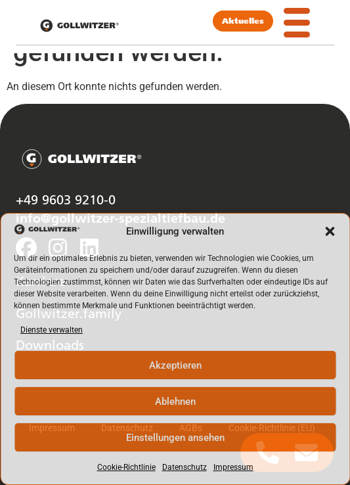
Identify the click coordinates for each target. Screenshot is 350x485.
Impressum (233, 467)
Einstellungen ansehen (175, 438)
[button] (329, 231)
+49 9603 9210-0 (66, 199)
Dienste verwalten (51, 330)
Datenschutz (184, 467)
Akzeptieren (175, 365)
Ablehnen (175, 401)
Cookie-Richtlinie (126, 467)
